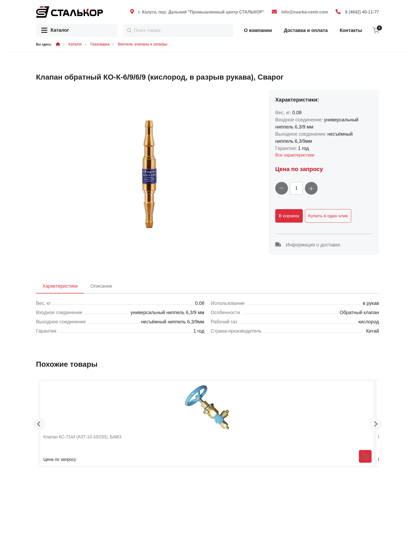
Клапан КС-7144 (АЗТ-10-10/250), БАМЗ (82, 437)
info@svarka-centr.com (304, 12)
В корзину (289, 215)
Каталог (55, 30)
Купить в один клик (328, 215)
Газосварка (100, 44)
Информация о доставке (307, 244)
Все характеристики (294, 155)
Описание (101, 286)
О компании (258, 30)
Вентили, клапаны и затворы (142, 44)
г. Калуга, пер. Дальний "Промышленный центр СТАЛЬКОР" (201, 12)
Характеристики (60, 286)
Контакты (351, 30)
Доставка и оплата (306, 30)
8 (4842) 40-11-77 (362, 12)
